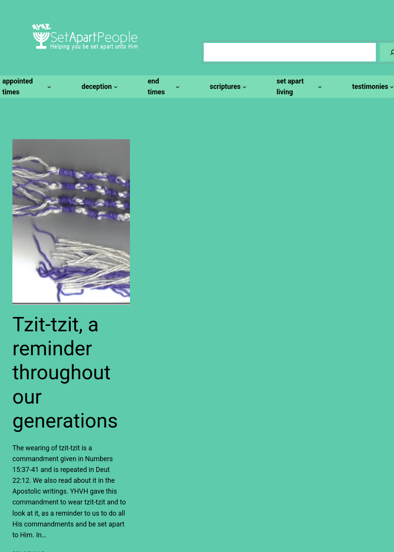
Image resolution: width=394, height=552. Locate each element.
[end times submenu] (162, 86)
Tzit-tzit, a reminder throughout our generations (65, 373)
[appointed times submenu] (25, 86)
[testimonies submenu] (372, 86)
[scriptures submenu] (226, 86)
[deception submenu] (98, 86)
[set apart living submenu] (298, 86)
